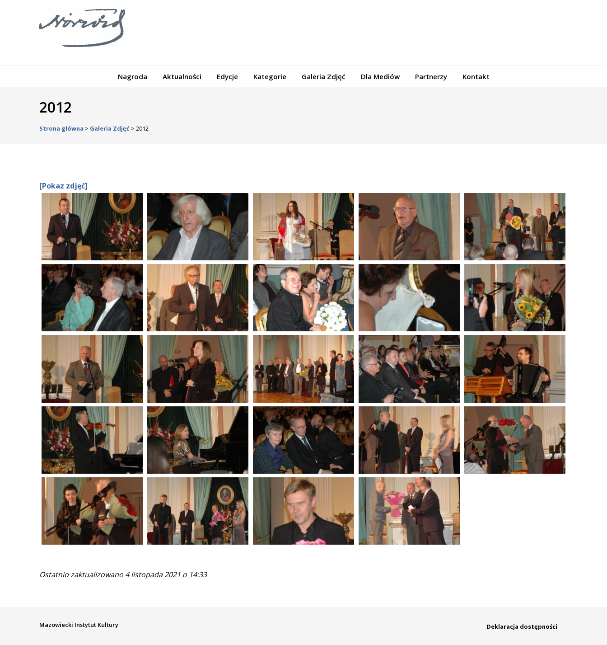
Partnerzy (431, 76)
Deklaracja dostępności (521, 626)
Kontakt (476, 76)
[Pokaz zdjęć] (63, 186)
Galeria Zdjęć (324, 76)
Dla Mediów (380, 76)
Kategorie (269, 76)
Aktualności (182, 76)
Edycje (227, 76)
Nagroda (132, 76)
